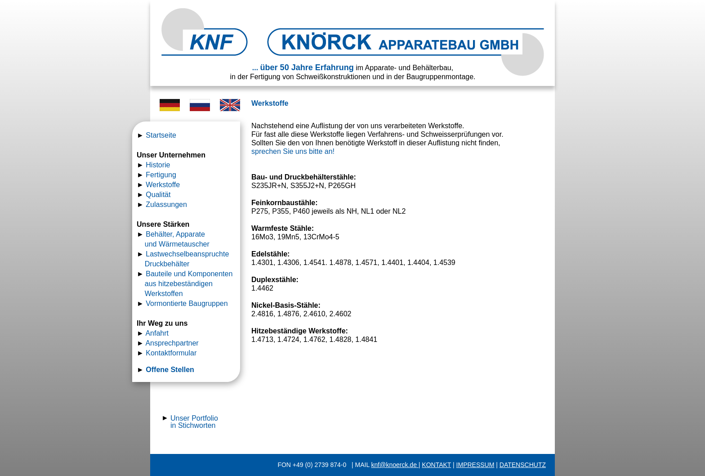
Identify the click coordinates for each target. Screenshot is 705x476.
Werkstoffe (163, 185)
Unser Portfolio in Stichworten (194, 421)
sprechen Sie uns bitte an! (293, 151)
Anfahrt (157, 333)
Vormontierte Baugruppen (187, 303)
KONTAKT (436, 464)
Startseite (161, 135)
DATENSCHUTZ (523, 464)
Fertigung (161, 175)
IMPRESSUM (475, 464)
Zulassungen (166, 204)
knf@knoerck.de (395, 464)
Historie (158, 165)
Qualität (158, 194)
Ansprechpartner (171, 343)
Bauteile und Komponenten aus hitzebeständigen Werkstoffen (186, 283)
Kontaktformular (171, 353)
